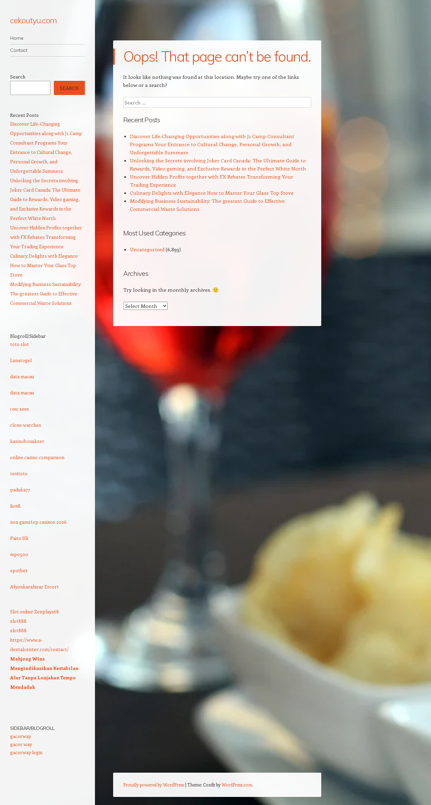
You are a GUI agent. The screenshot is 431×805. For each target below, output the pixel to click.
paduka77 (20, 489)
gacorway (20, 736)
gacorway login (26, 752)
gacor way (21, 744)
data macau (22, 376)
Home (17, 38)
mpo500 (19, 554)
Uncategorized (147, 249)
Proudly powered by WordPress (153, 784)
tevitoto (19, 473)
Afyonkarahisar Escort (34, 586)
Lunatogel (21, 360)
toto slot (19, 344)
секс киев (19, 409)
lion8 (15, 506)
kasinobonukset (27, 441)
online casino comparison (37, 457)
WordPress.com (237, 784)
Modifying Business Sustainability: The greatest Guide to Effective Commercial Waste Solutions (45, 293)
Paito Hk (19, 538)
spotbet (19, 570)
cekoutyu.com (33, 20)
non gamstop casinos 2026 (38, 522)
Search (17, 76)
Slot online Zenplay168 (34, 611)
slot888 (18, 621)
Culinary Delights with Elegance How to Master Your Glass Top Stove (212, 192)
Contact (18, 50)
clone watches (25, 425)
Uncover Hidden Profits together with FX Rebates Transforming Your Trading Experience (46, 237)
